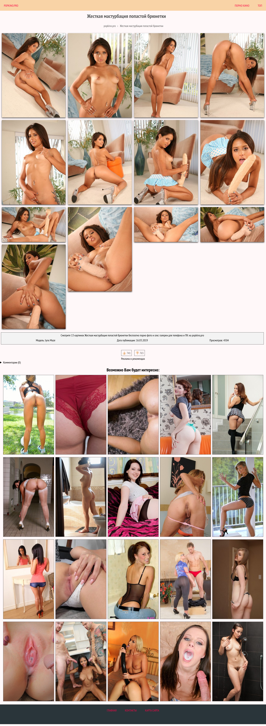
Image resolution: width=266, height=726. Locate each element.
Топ (260, 5)
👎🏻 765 (139, 353)
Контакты (131, 710)
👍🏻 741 (126, 353)
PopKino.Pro (11, 5)
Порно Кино (242, 5)
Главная (112, 710)
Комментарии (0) (12, 362)
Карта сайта (152, 710)
